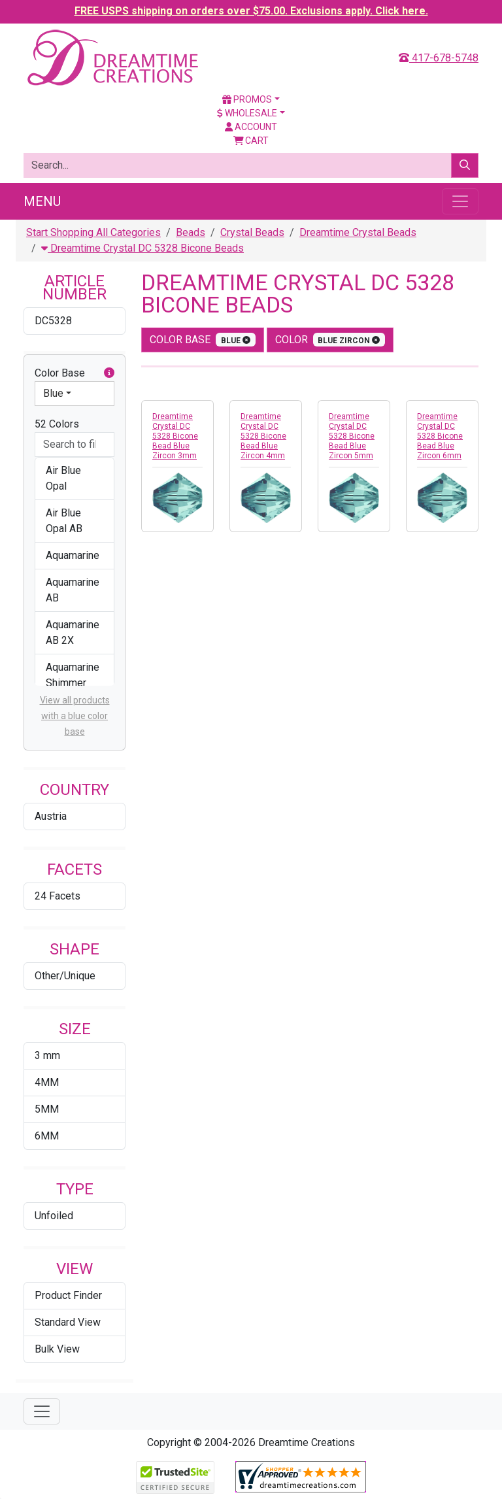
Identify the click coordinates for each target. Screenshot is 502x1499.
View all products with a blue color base (75, 716)
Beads (190, 232)
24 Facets (57, 896)
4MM (47, 1082)
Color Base (74, 373)
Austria (51, 816)
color (330, 339)
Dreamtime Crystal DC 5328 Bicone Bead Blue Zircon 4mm (263, 436)
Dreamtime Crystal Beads (357, 232)
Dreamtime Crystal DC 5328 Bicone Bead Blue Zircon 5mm (352, 436)
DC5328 (53, 320)
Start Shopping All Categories (93, 232)
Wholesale (247, 113)
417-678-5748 (438, 58)
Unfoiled (54, 1215)
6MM (47, 1136)
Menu (42, 201)
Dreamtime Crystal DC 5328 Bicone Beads (142, 248)
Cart (251, 140)
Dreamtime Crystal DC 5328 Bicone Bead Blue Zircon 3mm (175, 436)
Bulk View (57, 1349)
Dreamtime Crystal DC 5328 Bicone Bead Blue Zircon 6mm (440, 436)
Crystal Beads (252, 232)
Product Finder (68, 1295)
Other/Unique (65, 975)
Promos (247, 99)
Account (251, 127)
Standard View (68, 1322)
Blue (53, 393)
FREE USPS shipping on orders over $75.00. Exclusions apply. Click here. (251, 11)
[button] (109, 373)
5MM (47, 1109)
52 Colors (57, 424)
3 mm (47, 1055)
